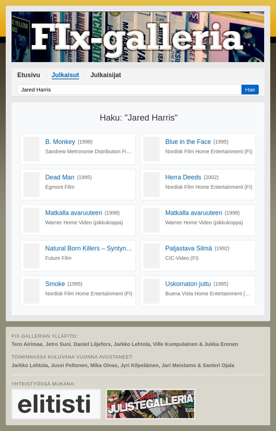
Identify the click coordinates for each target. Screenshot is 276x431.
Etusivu (28, 75)
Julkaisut (65, 75)
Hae (250, 89)
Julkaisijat (106, 75)
